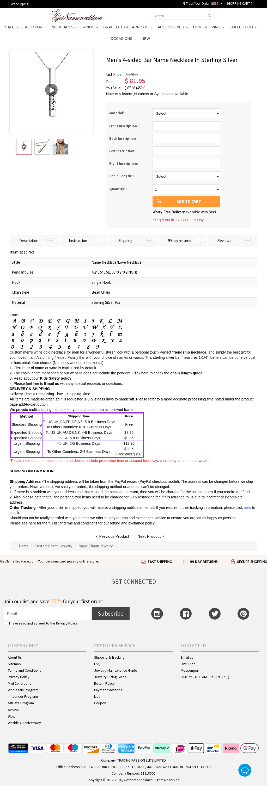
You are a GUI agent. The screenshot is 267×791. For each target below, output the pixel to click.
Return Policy (104, 683)
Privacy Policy (67, 623)
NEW (146, 38)
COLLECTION (242, 27)
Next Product (150, 536)
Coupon (100, 703)
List (97, 696)
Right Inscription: (124, 163)
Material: (117, 113)
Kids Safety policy (55, 378)
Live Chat (188, 664)
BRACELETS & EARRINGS (127, 27)
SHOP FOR (34, 27)
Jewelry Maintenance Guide (115, 670)
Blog (11, 716)
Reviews (13, 710)
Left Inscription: (122, 151)
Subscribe (111, 613)
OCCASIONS (123, 38)
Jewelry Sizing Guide (110, 677)
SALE (11, 27)
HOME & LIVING (208, 27)
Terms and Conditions (24, 670)
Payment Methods (108, 690)
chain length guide (186, 373)
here (32, 523)
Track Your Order (196, 3)
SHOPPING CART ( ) (241, 3)
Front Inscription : (124, 126)
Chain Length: (122, 176)
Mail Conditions (19, 683)
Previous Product (113, 536)
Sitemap (14, 664)
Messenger (189, 670)
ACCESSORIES (173, 27)
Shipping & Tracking (109, 657)
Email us (51, 383)
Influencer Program (23, 696)
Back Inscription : (123, 138)
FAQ (97, 664)
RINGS (90, 27)
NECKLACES (64, 27)
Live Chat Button (244, 770)
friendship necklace (189, 352)
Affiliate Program (21, 703)
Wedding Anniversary (24, 722)
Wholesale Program (23, 690)
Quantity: (118, 189)
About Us (15, 657)
